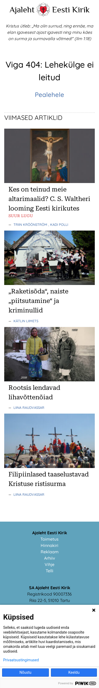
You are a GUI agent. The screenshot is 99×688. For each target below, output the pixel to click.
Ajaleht (22, 9)
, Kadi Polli (58, 224)
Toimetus (49, 539)
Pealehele (49, 95)
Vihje (49, 564)
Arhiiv (49, 558)
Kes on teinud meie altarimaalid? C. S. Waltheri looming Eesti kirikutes (49, 199)
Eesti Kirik (71, 9)
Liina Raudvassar (28, 407)
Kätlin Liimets (25, 321)
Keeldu (73, 672)
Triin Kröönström (30, 224)
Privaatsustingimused (21, 660)
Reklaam (50, 551)
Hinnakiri (49, 545)
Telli (49, 570)
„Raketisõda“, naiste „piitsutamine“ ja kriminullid (38, 301)
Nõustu (25, 672)
